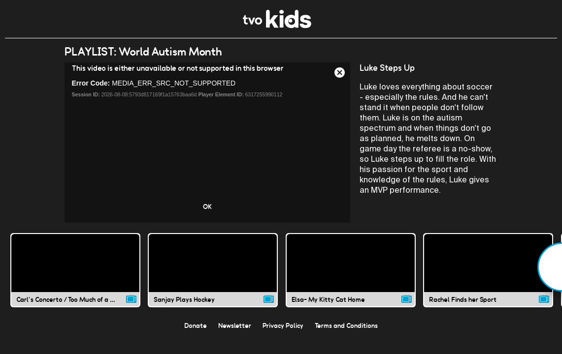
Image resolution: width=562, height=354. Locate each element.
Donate (195, 325)
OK (207, 206)
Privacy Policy (283, 325)
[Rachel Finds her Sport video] (488, 270)
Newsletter (234, 325)
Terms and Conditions (346, 325)
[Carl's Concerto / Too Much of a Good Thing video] (75, 270)
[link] (277, 25)
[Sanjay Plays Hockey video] (213, 270)
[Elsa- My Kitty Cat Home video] (351, 270)
